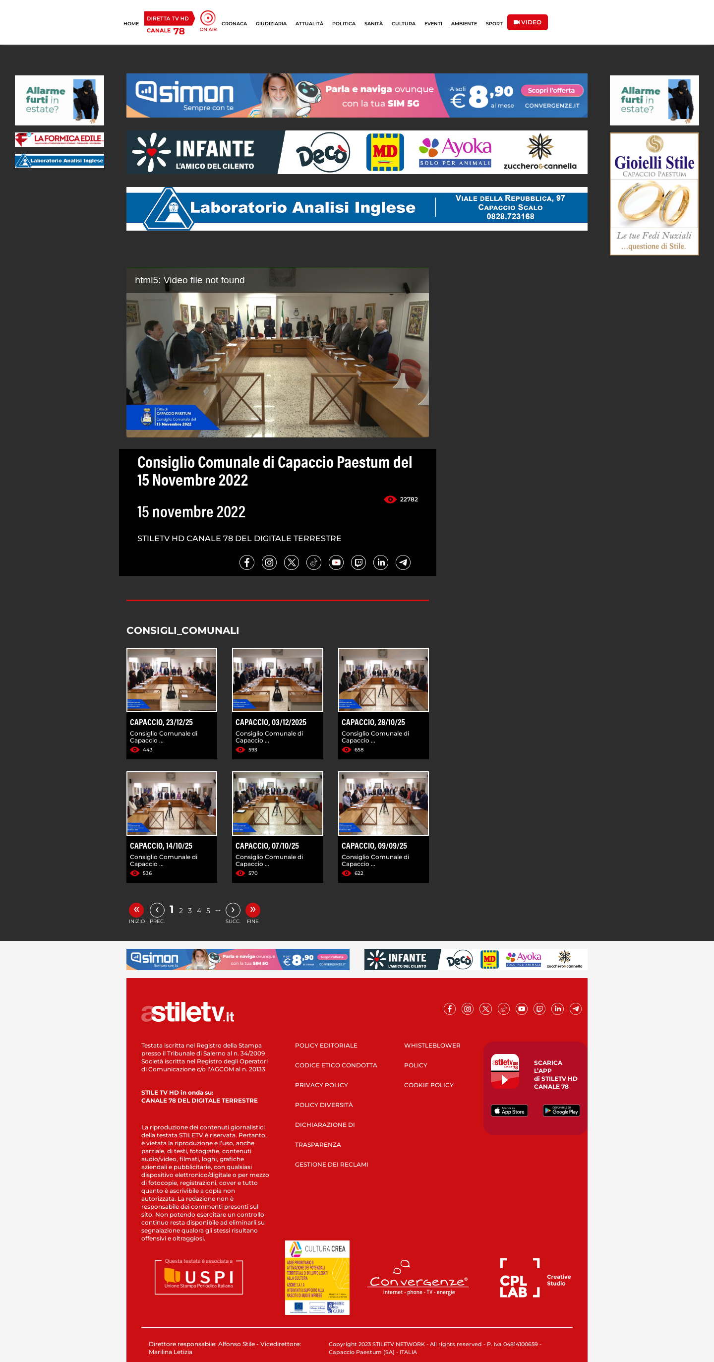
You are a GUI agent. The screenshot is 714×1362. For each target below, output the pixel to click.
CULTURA (404, 23)
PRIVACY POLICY (321, 1085)
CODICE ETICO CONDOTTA (336, 1065)
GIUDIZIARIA (271, 23)
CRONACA (234, 23)
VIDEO (527, 22)
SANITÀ (373, 23)
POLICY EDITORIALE (326, 1045)
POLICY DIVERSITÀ (324, 1105)
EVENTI (433, 23)
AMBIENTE (464, 23)
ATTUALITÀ (309, 23)
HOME (131, 23)
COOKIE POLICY (429, 1085)
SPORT (494, 23)
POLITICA (344, 23)
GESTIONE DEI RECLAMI (331, 1164)
